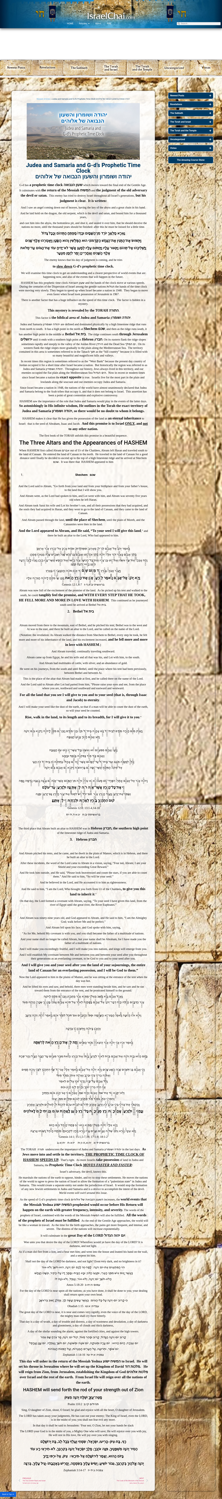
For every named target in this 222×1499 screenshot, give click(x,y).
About (98, 23)
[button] (190, 62)
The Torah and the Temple (183, 99)
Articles (84, 23)
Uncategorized (177, 109)
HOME (70, 23)
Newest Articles (43, 65)
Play (109, 23)
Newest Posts (177, 62)
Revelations (176, 71)
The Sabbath (176, 81)
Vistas (173, 118)
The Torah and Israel (180, 90)
